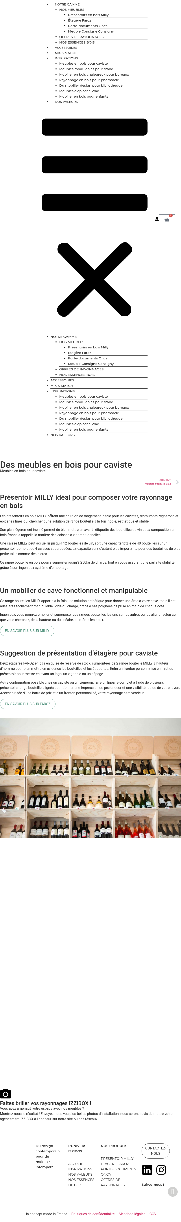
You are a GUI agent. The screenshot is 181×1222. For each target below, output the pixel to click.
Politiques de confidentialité (93, 1214)
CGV (153, 1214)
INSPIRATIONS (66, 58)
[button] (95, 219)
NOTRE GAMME (67, 4)
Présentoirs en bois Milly (88, 15)
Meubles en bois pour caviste (83, 63)
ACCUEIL (75, 1164)
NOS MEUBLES (71, 9)
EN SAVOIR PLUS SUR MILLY (27, 631)
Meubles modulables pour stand (86, 69)
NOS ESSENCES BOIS (77, 42)
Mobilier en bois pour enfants (83, 96)
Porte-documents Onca (88, 26)
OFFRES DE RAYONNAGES (81, 37)
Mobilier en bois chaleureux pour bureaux (94, 74)
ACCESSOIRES (66, 48)
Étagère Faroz (79, 20)
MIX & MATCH (65, 53)
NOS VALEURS (66, 102)
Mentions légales (132, 1214)
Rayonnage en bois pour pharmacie (89, 80)
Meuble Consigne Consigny (91, 31)
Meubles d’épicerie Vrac (79, 91)
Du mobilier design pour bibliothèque (91, 85)
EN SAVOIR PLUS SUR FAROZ (27, 704)
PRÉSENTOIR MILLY (117, 1158)
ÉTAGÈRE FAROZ (115, 1164)
